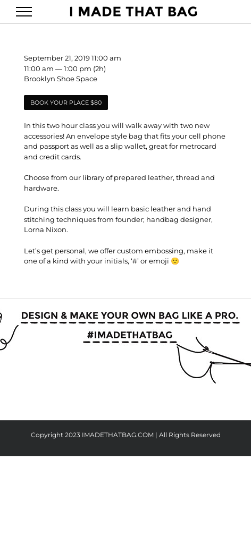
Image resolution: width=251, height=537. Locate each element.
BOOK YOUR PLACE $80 (66, 102)
